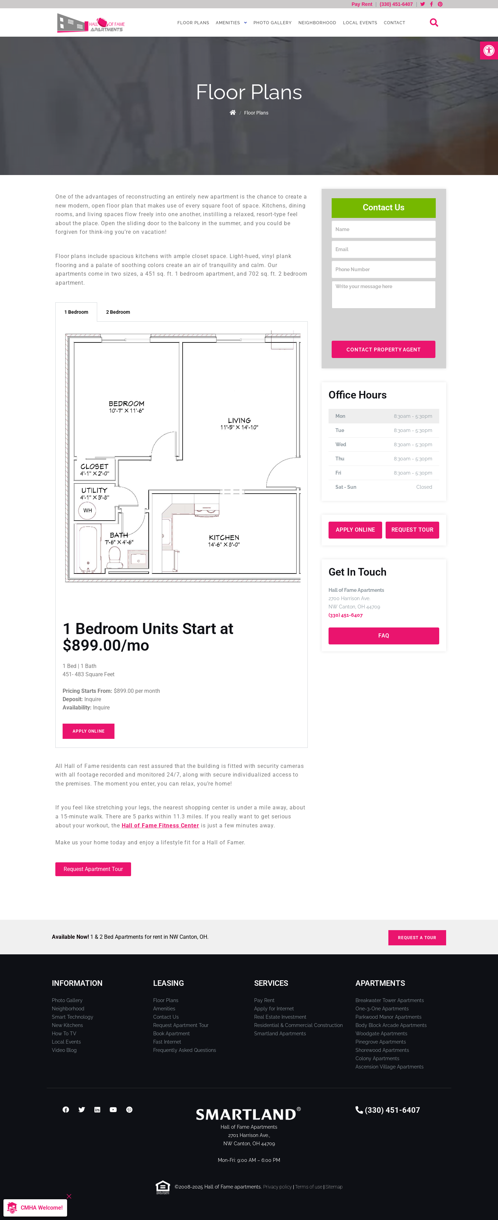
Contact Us (166, 1017)
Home (232, 112)
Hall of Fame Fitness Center (160, 825)
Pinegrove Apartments (381, 1042)
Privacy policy (277, 1187)
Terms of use (308, 1187)
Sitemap (334, 1187)
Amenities (227, 22)
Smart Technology (72, 1017)
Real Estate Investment (280, 1017)
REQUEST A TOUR (417, 937)
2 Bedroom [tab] (118, 312)
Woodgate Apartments (381, 1033)
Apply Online (89, 731)
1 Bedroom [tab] (76, 312)
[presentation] (384, 324)
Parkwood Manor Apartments (389, 1017)
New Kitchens (67, 1025)
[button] (489, 50)
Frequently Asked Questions (184, 1050)
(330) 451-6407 (396, 4)
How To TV (64, 1033)
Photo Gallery (272, 22)
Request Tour (412, 529)
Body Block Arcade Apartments (391, 1025)
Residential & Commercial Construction (298, 1025)
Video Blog (64, 1050)
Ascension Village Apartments (390, 1067)
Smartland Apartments (280, 1033)
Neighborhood (316, 22)
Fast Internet (167, 1042)
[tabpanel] (181, 534)
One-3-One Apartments (382, 1008)
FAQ (383, 635)
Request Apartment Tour (181, 1025)
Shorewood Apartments (382, 1050)
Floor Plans (192, 22)
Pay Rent (363, 4)
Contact (393, 22)
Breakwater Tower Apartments (390, 1000)
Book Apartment (171, 1033)
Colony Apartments (377, 1058)
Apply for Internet (274, 1008)
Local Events (359, 22)
